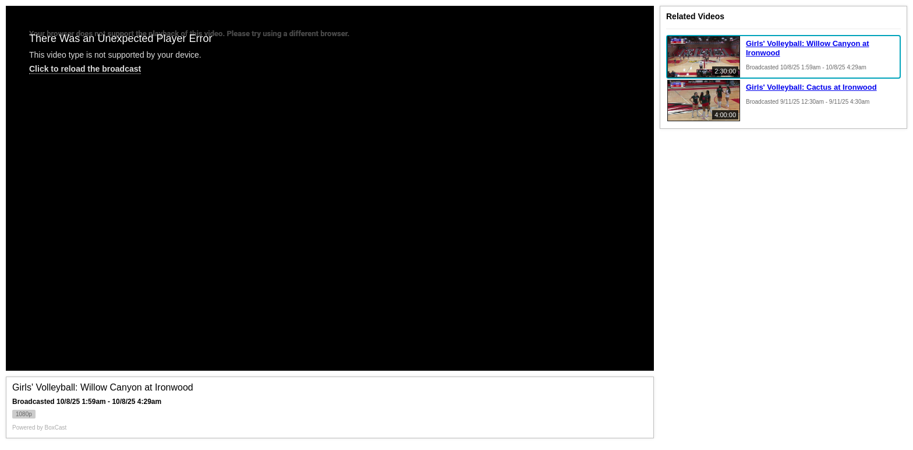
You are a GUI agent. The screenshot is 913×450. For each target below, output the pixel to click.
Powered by (39, 427)
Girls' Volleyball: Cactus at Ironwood (811, 87)
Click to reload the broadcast (85, 68)
